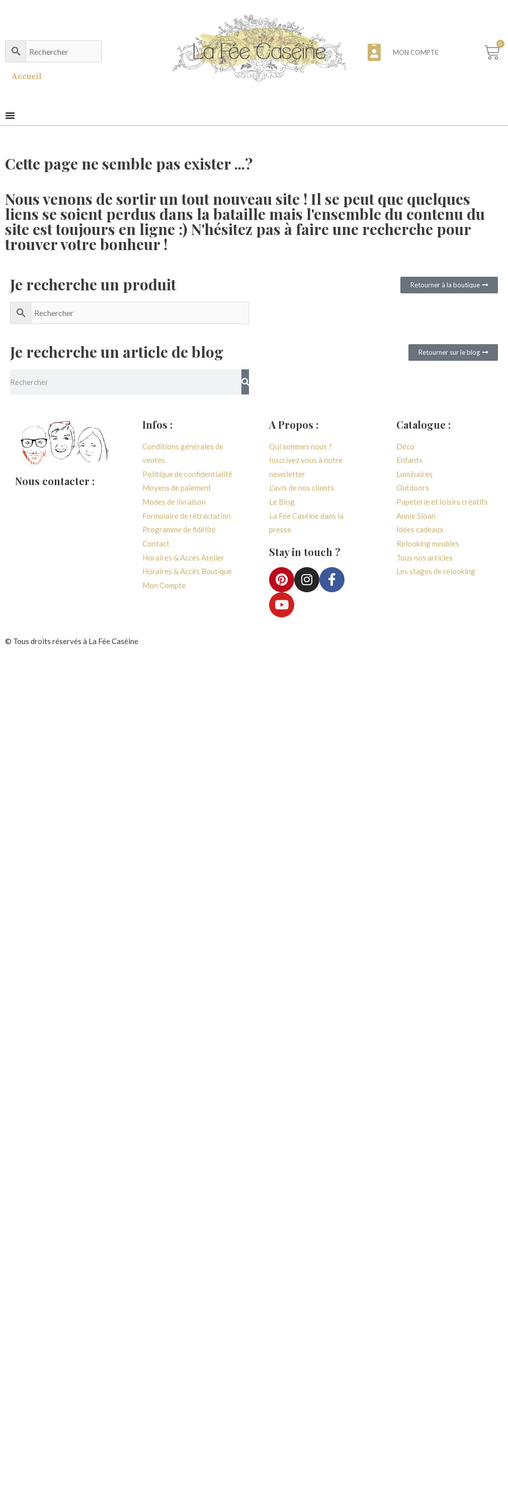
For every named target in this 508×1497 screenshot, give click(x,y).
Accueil (27, 76)
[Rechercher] (245, 382)
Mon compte (415, 52)
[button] (10, 115)
